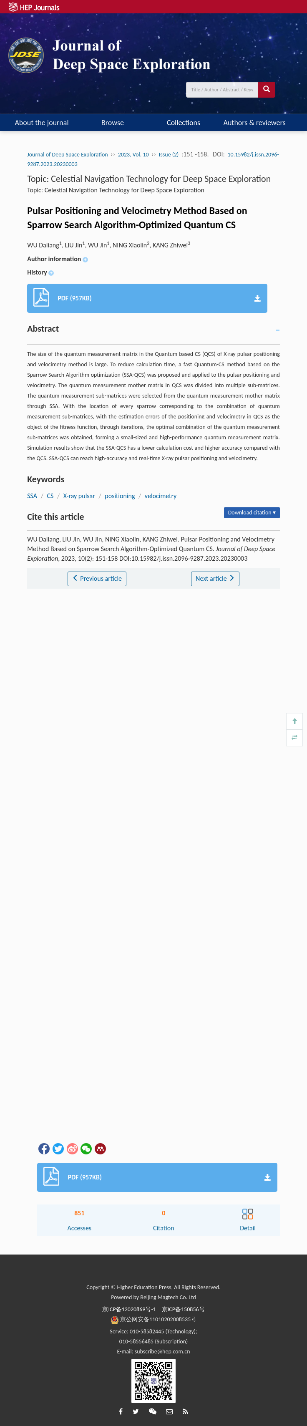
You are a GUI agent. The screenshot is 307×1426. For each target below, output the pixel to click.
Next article (215, 578)
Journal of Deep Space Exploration (67, 154)
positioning (120, 496)
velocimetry (161, 496)
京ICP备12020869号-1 (129, 1309)
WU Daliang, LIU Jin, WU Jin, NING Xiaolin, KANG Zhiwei (108, 245)
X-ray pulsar (79, 496)
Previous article (97, 578)
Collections (183, 122)
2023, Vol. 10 (133, 154)
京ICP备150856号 (183, 1309)
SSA (32, 496)
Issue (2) (169, 154)
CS (50, 496)
